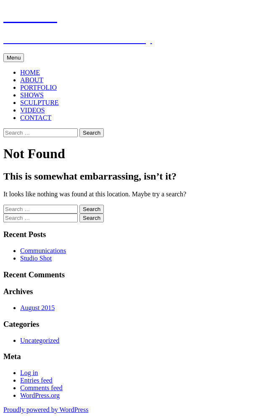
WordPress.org (40, 395)
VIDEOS (32, 110)
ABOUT (31, 79)
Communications (43, 250)
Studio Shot (36, 258)
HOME (30, 72)
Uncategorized (39, 340)
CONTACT (35, 117)
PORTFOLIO (38, 87)
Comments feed (41, 387)
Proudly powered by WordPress (45, 409)
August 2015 (37, 307)
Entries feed (36, 380)
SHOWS (32, 95)
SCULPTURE (39, 102)
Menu (14, 58)
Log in (29, 372)
